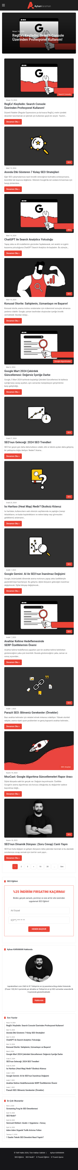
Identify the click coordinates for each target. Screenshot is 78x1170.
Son (61, 867)
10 (40, 867)
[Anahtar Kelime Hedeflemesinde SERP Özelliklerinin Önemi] (39, 615)
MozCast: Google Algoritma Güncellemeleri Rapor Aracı (38, 776)
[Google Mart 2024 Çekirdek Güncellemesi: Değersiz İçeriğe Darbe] (39, 345)
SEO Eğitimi (19, 1157)
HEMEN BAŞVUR (39, 929)
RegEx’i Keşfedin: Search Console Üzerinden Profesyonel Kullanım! (38, 37)
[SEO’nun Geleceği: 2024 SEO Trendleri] (39, 416)
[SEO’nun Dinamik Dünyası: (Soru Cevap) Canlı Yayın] (39, 818)
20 (48, 867)
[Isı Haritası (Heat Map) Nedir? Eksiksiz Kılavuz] (39, 480)
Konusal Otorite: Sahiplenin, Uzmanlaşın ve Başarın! (36, 303)
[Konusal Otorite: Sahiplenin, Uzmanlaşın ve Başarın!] (39, 277)
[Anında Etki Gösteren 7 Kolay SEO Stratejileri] (39, 146)
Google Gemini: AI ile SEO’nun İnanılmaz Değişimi (34, 574)
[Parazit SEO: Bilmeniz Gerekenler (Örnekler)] (39, 686)
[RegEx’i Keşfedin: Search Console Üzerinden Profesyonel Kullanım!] (39, 77)
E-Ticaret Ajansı (57, 1157)
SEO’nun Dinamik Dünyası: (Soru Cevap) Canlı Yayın (36, 844)
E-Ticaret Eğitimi (42, 1157)
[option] (39, 33)
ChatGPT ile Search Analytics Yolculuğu (28, 239)
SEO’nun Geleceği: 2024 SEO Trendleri (27, 442)
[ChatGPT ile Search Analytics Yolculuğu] (39, 213)
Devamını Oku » (13, 122)
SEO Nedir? (30, 1157)
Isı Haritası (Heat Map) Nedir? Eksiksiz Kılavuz (32, 506)
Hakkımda (39, 1000)
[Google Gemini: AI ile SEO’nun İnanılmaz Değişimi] (39, 547)
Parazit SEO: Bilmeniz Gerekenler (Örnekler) (31, 712)
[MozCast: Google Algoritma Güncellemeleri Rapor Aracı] (39, 750)
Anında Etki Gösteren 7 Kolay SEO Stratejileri (31, 172)
